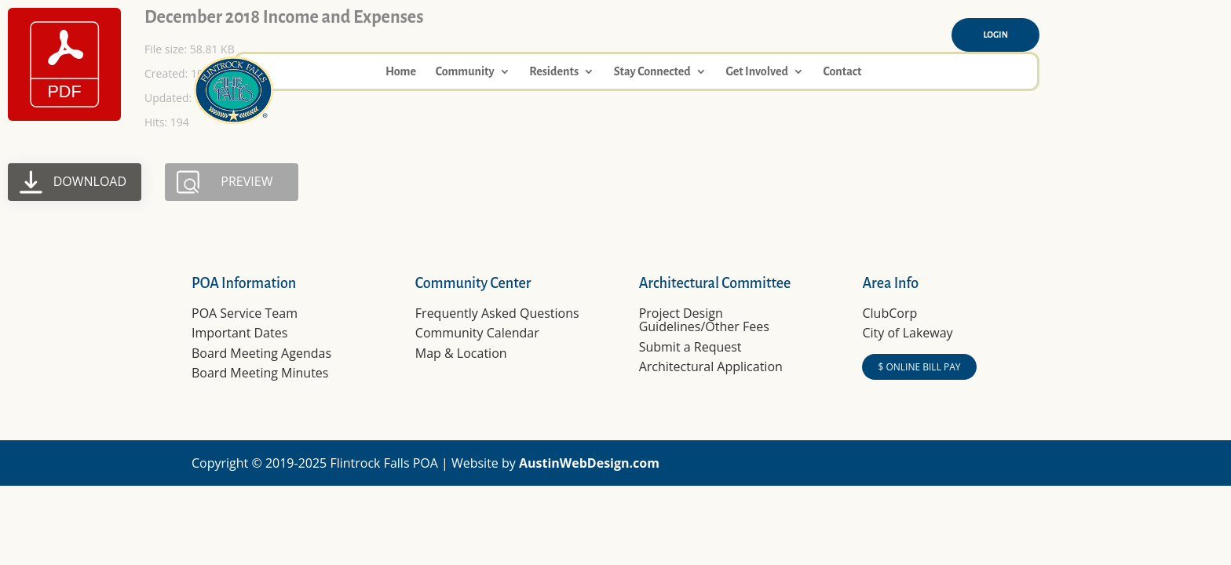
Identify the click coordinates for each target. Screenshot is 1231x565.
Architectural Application (711, 366)
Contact (842, 72)
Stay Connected (652, 72)
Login (995, 34)
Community (465, 72)
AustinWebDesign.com (589, 463)
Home (400, 72)
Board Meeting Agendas (261, 353)
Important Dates (239, 332)
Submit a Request (690, 346)
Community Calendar (477, 332)
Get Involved (756, 72)
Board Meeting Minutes (260, 372)
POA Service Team (245, 313)
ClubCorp (889, 313)
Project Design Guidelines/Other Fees (704, 320)
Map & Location (461, 353)
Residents (554, 72)
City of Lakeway (907, 332)
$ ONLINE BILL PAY (919, 367)
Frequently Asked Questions (497, 313)
